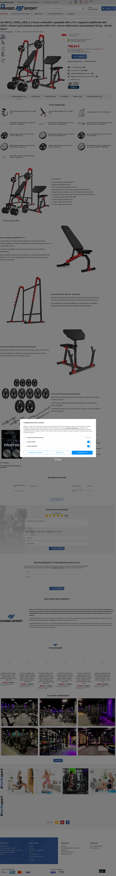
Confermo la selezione (35, 452)
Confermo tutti (82, 452)
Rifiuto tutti (60, 452)
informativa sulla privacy (72, 428)
